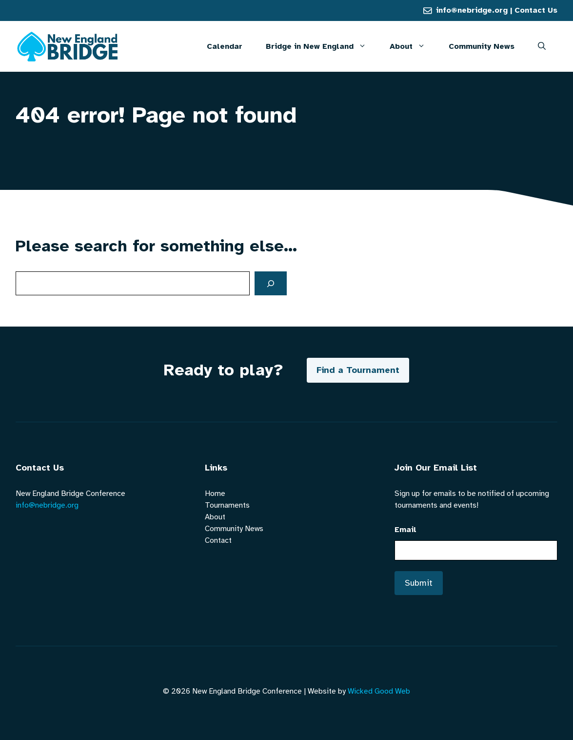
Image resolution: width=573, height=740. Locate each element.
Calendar (224, 46)
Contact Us (535, 10)
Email (405, 529)
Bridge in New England (322, 46)
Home (215, 493)
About (413, 46)
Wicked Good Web (379, 691)
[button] (541, 46)
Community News (481, 46)
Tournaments (227, 505)
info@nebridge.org (472, 10)
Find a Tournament (357, 370)
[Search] (271, 283)
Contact (218, 540)
